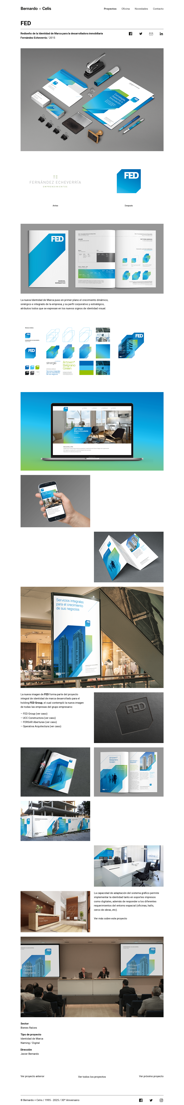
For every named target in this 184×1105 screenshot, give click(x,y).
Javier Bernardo (30, 1053)
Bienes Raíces (29, 1027)
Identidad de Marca (32, 1038)
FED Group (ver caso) (35, 713)
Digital (36, 1042)
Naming (25, 1042)
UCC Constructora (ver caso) (39, 717)
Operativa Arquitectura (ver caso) (42, 726)
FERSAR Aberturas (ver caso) (40, 722)
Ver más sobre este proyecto (110, 918)
